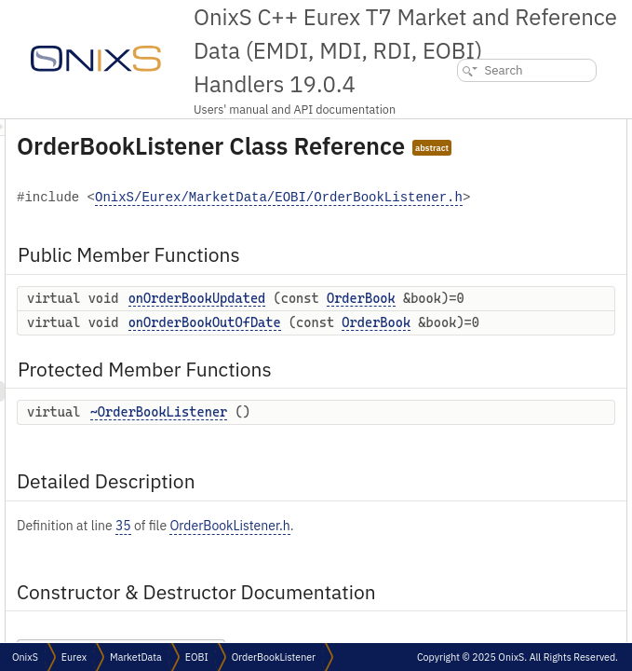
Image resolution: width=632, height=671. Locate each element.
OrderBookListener (274, 657)
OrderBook (448, 389)
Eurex (74, 657)
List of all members (543, 355)
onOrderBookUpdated (430, 370)
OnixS (25, 657)
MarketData (136, 657)
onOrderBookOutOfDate (437, 433)
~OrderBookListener (392, 591)
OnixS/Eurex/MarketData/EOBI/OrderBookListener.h (441, 270)
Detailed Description (547, 232)
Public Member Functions (562, 129)
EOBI (196, 657)
